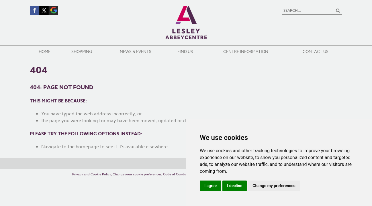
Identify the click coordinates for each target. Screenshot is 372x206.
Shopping (81, 51)
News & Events (135, 51)
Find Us (185, 51)
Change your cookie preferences (137, 174)
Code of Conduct (176, 174)
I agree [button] (210, 185)
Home (44, 51)
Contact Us (315, 51)
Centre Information (245, 51)
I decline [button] (234, 185)
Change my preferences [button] (273, 185)
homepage (87, 146)
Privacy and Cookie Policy (91, 174)
